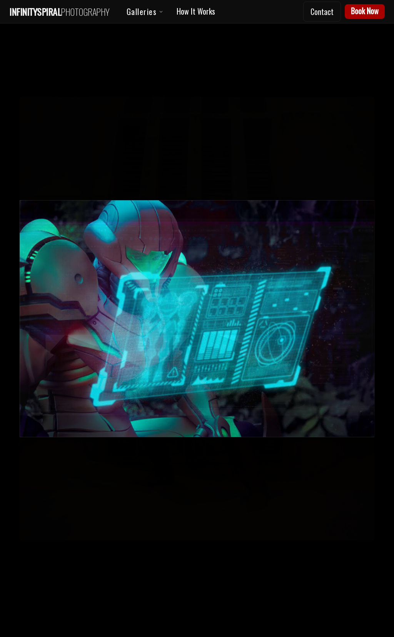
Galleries (145, 12)
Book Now (365, 11)
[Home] (59, 12)
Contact (322, 11)
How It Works (196, 11)
